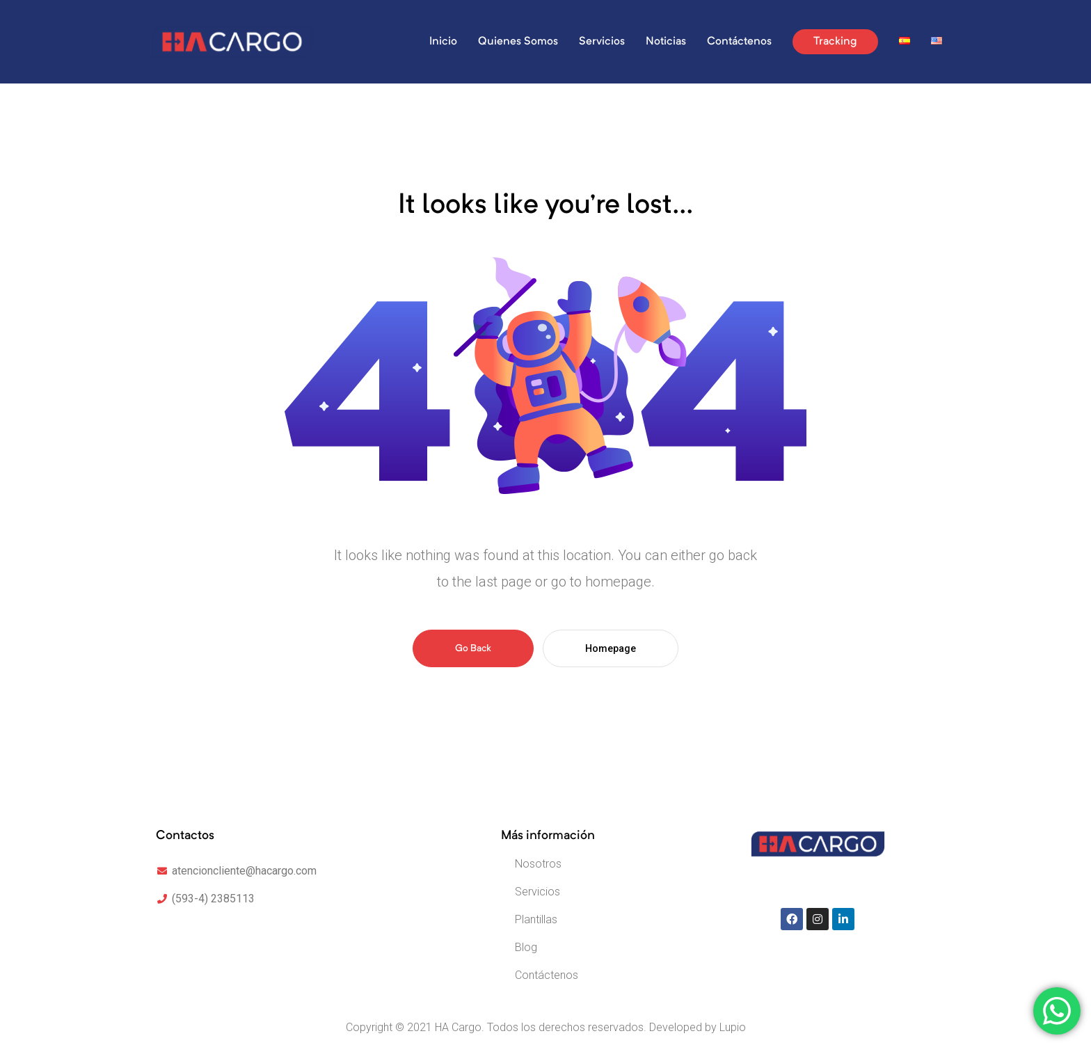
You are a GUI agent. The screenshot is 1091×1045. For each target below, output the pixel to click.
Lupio (732, 1027)
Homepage (610, 648)
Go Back (473, 648)
